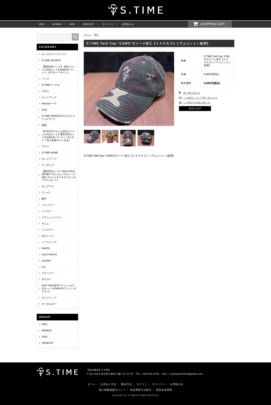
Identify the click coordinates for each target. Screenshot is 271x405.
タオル (45, 91)
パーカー (47, 211)
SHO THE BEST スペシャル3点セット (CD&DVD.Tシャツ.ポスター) (59, 288)
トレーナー (48, 205)
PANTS (46, 248)
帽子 (44, 198)
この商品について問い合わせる (200, 97)
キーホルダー (49, 303)
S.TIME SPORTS (51, 60)
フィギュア (48, 165)
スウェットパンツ (51, 217)
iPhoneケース (49, 103)
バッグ (45, 78)
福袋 (44, 125)
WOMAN (57, 24)
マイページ (108, 24)
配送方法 (126, 384)
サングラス (48, 186)
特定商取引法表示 (140, 389)
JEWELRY (88, 24)
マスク (45, 146)
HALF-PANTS (49, 254)
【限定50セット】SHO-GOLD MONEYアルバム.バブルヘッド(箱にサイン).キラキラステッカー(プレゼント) (59, 176)
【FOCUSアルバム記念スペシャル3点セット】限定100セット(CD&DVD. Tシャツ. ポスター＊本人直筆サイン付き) (58, 136)
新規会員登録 (164, 389)
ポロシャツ (48, 235)
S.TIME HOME (50, 152)
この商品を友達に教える (196, 102)
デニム (45, 223)
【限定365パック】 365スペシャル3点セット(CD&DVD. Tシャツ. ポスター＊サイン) (58, 69)
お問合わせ (128, 24)
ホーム (87, 34)
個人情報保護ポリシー (112, 389)
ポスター (47, 279)
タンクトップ (49, 297)
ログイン (142, 384)
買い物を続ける (191, 93)
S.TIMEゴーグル (51, 84)
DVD (44, 109)
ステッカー (48, 273)
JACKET (46, 260)
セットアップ (49, 97)
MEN (41, 24)
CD (43, 267)
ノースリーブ (49, 242)
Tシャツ (46, 192)
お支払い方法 (108, 384)
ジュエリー (48, 229)
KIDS (72, 24)
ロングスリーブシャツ (54, 54)
